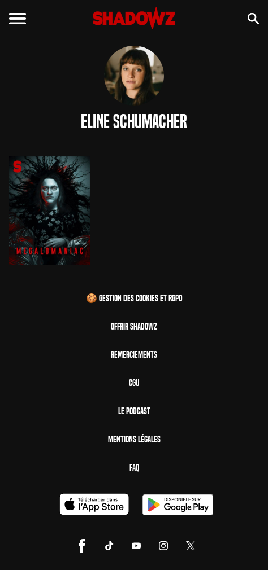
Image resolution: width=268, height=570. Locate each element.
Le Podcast (134, 411)
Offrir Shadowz (134, 326)
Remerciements (134, 354)
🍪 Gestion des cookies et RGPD (134, 298)
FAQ (134, 467)
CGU (134, 383)
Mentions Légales (134, 439)
